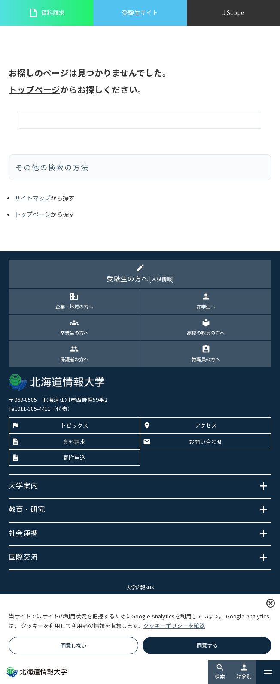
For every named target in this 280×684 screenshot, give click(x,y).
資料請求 (46, 13)
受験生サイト (140, 12)
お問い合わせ (205, 441)
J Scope (233, 12)
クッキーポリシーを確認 (174, 625)
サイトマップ (33, 197)
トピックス (74, 425)
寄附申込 (74, 457)
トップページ (34, 89)
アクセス (206, 425)
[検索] (140, 119)
